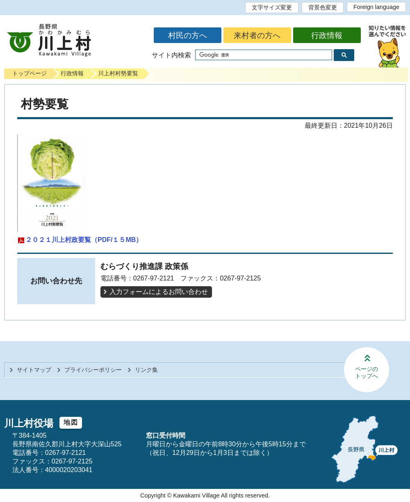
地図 (71, 422)
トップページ (29, 73)
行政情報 (326, 35)
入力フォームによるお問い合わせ (158, 291)
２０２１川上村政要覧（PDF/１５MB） (83, 239)
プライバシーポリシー (93, 369)
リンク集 (146, 369)
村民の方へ (187, 35)
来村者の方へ (257, 35)
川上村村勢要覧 (118, 73)
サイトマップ (34, 369)
